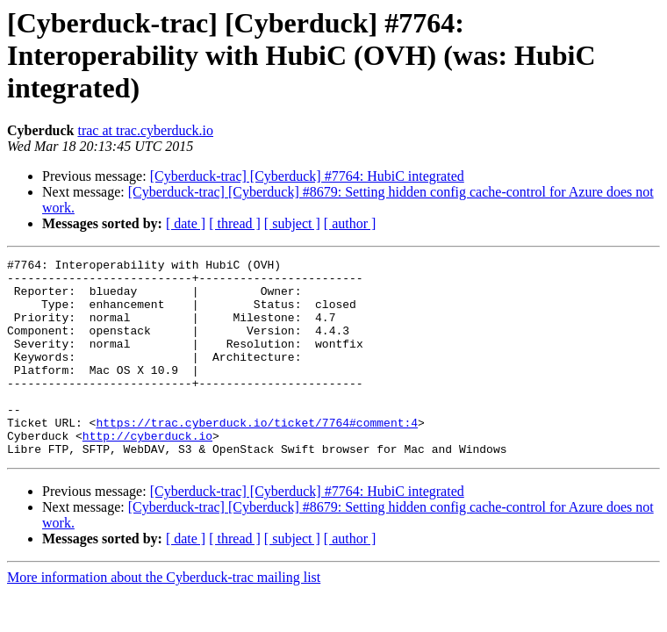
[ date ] (185, 223)
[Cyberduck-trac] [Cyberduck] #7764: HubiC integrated (307, 176)
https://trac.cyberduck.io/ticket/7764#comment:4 (257, 456)
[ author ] (350, 223)
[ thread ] (235, 223)
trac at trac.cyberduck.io (145, 130)
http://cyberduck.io (147, 472)
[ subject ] (292, 223)
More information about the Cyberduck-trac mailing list (163, 616)
